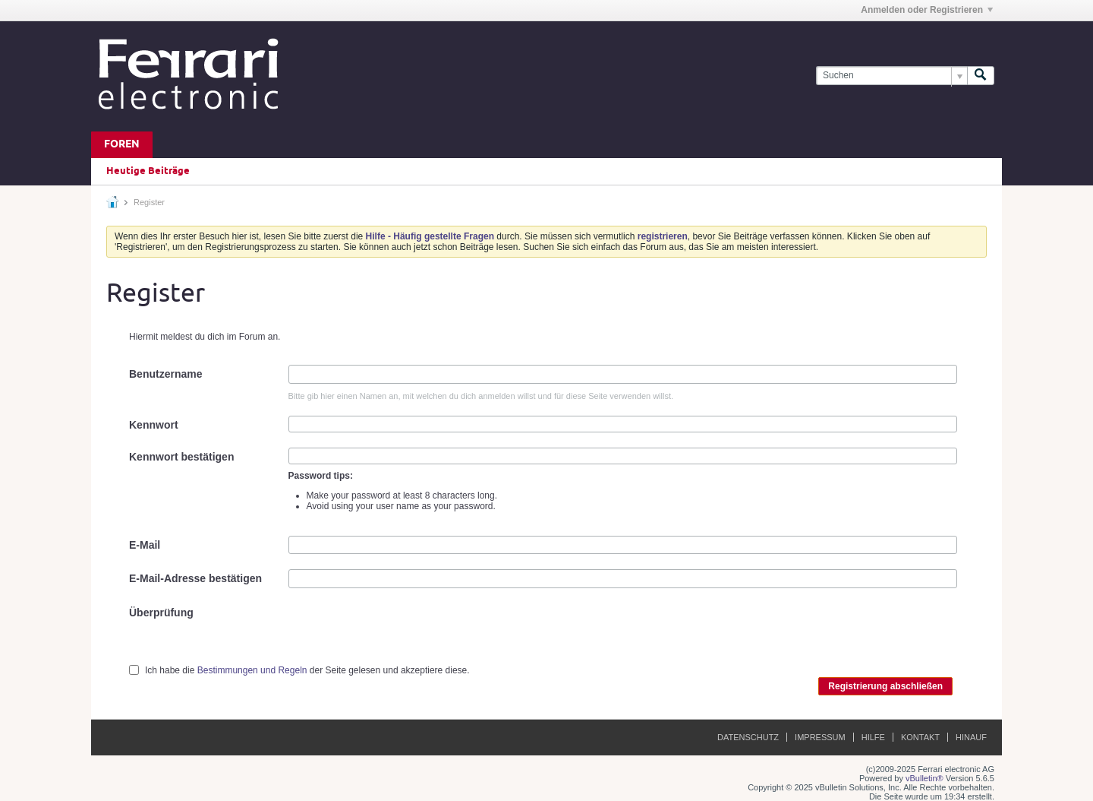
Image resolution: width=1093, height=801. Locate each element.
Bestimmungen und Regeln (252, 670)
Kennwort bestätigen (181, 457)
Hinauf (971, 737)
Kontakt (920, 737)
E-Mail (144, 545)
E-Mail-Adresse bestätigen (195, 578)
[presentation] (403, 633)
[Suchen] (891, 75)
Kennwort (153, 425)
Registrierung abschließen (885, 686)
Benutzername (165, 374)
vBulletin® (924, 778)
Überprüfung (161, 612)
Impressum (820, 737)
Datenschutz (748, 737)
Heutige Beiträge (148, 171)
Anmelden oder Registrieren (927, 10)
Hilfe (873, 737)
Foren (122, 145)
